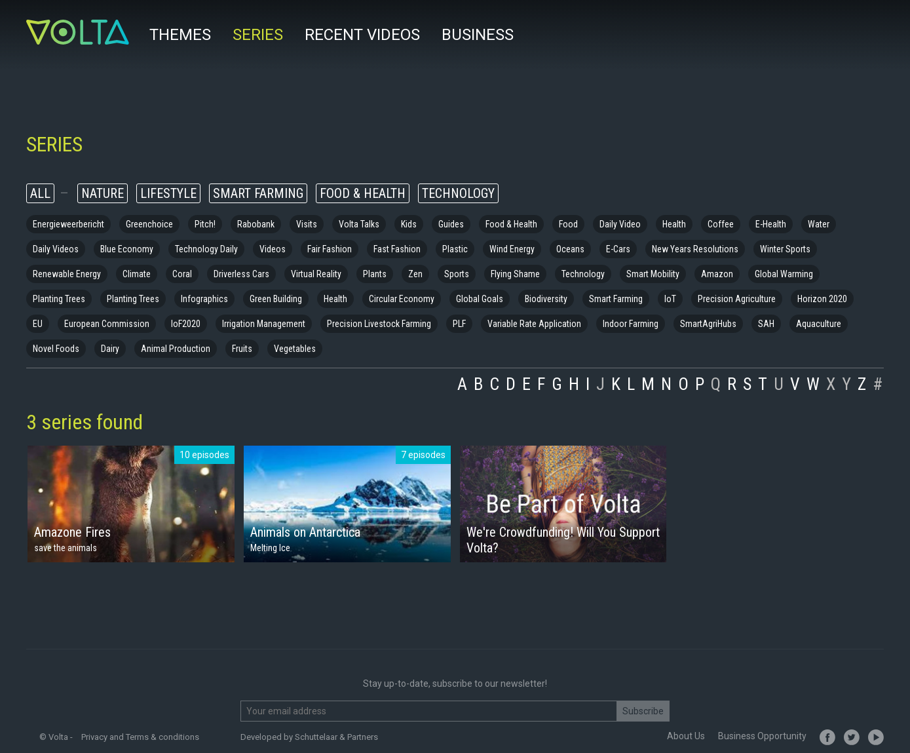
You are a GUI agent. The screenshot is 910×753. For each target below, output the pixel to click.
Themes (180, 35)
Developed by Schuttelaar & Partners (309, 737)
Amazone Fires (72, 532)
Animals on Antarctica (305, 532)
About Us (686, 736)
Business (478, 35)
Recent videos (362, 35)
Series (258, 35)
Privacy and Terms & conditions (140, 737)
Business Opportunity (762, 736)
